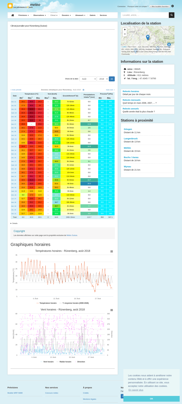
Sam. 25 (14, 191)
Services (103, 15)
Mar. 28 (13, 202)
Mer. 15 (13, 154)
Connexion (122, 6)
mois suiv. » (110, 90)
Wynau (147, 168)
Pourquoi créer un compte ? (137, 6)
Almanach (80, 15)
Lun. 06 (13, 120)
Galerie (92, 15)
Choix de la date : (72, 79)
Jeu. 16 (13, 157)
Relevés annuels (148, 110)
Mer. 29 (13, 206)
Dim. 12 (13, 143)
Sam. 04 (14, 113)
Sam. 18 (14, 165)
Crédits (86, 393)
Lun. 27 (13, 198)
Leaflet (123, 47)
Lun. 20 (13, 172)
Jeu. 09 (13, 131)
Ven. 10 (13, 135)
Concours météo (51, 393)
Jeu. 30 (13, 210)
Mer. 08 (13, 128)
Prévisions (23, 15)
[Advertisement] (63, 52)
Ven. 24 (13, 187)
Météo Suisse (72, 235)
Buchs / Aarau (147, 159)
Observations (39, 15)
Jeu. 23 (13, 183)
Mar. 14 (13, 150)
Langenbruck (147, 140)
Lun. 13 (13, 146)
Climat (53, 15)
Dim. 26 (13, 195)
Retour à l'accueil (24, 5)
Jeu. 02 (13, 105)
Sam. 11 (14, 139)
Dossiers (66, 15)
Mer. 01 (13, 102)
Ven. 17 (13, 161)
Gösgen (147, 131)
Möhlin (147, 150)
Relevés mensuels (148, 101)
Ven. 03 (13, 109)
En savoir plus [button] (136, 390)
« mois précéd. (16, 90)
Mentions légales (89, 399)
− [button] (125, 34)
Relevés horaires (148, 93)
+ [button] (125, 30)
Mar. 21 (13, 176)
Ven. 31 (13, 213)
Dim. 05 (13, 116)
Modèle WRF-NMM (15, 393)
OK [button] (151, 399)
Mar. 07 (13, 124)
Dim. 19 (13, 169)
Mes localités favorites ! (159, 6)
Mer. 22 (13, 180)
